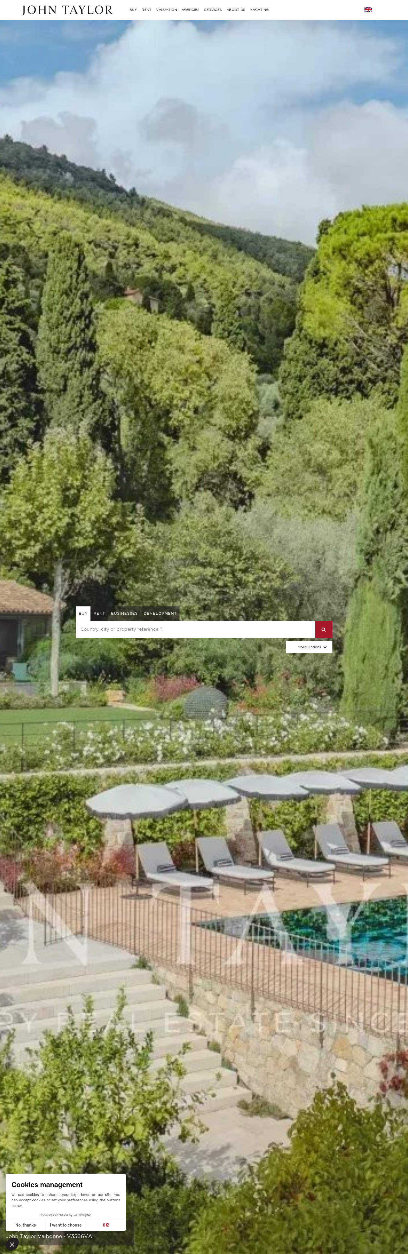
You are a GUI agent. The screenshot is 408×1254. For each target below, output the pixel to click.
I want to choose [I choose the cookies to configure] (66, 1225)
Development (160, 613)
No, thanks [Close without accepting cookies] (25, 1225)
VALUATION (166, 9)
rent (99, 613)
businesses (124, 613)
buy (83, 613)
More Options (309, 647)
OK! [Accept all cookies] (106, 1225)
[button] (12, 1244)
